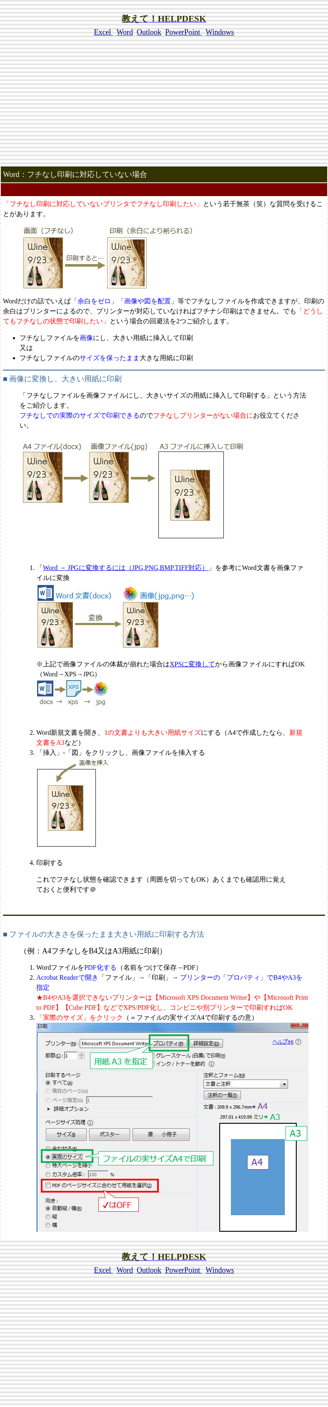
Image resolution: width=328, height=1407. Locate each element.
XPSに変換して (192, 664)
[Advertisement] (164, 107)
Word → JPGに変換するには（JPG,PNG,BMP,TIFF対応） (125, 567)
